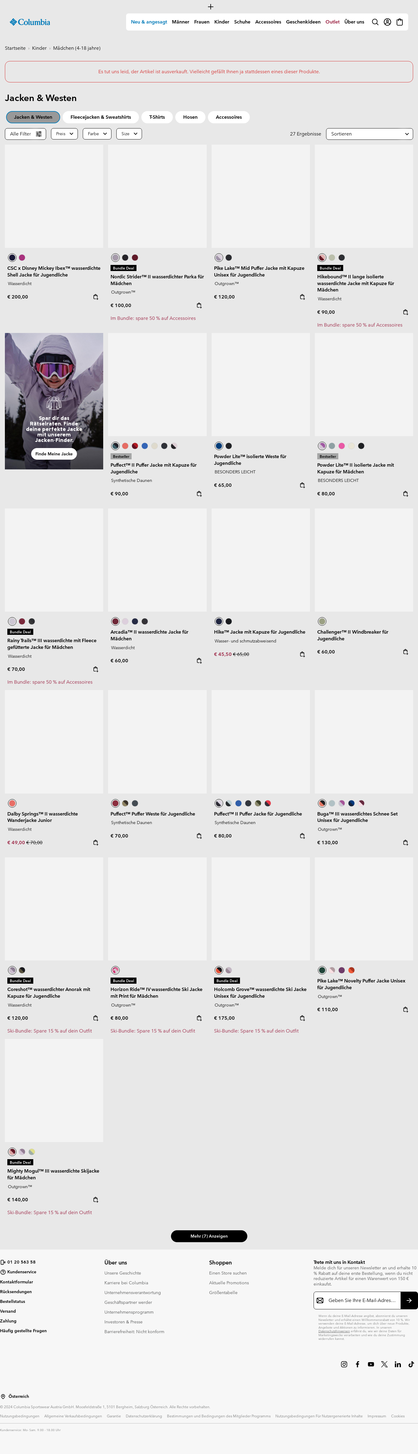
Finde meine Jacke (54, 454)
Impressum (377, 1415)
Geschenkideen (303, 22)
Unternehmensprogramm (129, 1312)
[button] (369, 134)
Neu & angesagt (149, 22)
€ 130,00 (327, 842)
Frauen (201, 22)
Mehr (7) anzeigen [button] (209, 1236)
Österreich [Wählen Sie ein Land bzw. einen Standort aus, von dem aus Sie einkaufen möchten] (19, 1396)
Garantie (114, 1415)
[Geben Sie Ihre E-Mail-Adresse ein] (362, 1300)
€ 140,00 (17, 1200)
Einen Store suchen (228, 1273)
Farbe (93, 133)
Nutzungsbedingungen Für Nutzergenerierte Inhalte (319, 1415)
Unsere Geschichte (122, 1273)
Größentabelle (223, 1292)
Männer (180, 22)
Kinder (221, 22)
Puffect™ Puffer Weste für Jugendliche (153, 814)
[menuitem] (149, 22)
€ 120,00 (224, 297)
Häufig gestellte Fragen (23, 1330)
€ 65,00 (223, 485)
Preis (60, 133)
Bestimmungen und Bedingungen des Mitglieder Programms (219, 1415)
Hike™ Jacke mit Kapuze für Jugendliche (259, 632)
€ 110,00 (327, 1009)
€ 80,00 (326, 494)
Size (125, 133)
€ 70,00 (16, 669)
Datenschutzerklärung (144, 1415)
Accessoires (268, 22)
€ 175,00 (224, 1018)
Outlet (332, 22)
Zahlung (8, 1321)
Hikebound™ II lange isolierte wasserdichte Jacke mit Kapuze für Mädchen (355, 283)
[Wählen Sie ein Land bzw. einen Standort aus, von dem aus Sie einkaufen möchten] (3, 1397)
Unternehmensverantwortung (132, 1292)
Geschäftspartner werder (128, 1302)
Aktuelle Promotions (229, 1283)
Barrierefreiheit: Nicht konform (134, 1331)
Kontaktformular (16, 1282)
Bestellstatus (12, 1301)
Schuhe (242, 22)
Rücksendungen (16, 1291)
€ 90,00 (326, 312)
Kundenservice (18, 1272)
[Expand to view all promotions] (209, 6)
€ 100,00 (121, 305)
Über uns (354, 22)
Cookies (398, 1415)
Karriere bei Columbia (126, 1283)
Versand (8, 1311)
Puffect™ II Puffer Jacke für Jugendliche (258, 814)
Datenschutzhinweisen (334, 1331)
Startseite (15, 48)
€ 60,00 (119, 661)
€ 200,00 (17, 297)
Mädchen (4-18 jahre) (76, 48)
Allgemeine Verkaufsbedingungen (73, 1415)
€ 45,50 (223, 654)
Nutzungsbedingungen (19, 1415)
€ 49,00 (16, 842)
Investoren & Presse (123, 1322)
